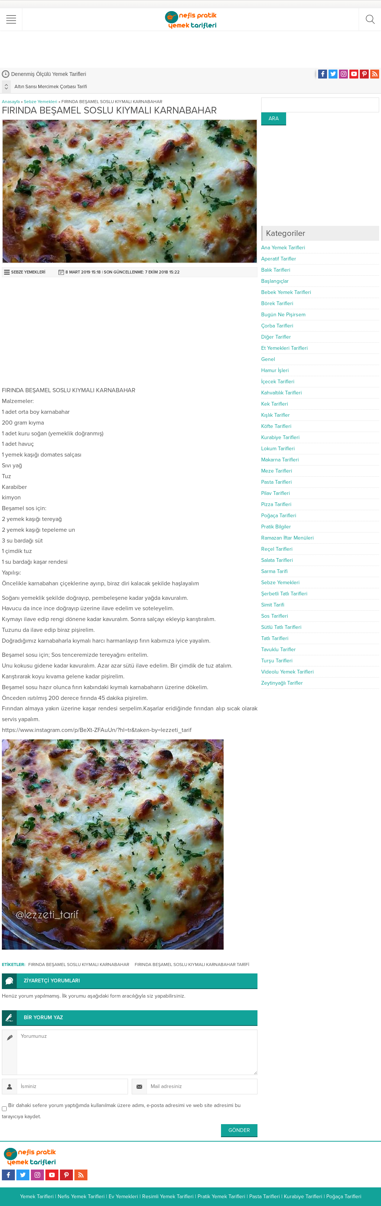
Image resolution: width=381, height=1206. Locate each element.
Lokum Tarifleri (278, 448)
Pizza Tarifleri (276, 504)
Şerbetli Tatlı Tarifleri (284, 594)
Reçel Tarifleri (276, 549)
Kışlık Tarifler (275, 415)
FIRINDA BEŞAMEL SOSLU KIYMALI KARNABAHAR (78, 964)
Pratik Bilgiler (276, 527)
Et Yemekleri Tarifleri (284, 348)
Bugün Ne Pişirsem (283, 314)
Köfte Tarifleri (276, 426)
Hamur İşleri (275, 370)
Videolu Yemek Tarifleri (287, 672)
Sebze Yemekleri (40, 101)
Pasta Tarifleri (276, 482)
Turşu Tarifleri (276, 661)
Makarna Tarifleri (280, 460)
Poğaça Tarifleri (278, 515)
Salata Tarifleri (277, 560)
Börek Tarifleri (277, 303)
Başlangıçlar (275, 281)
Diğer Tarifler (276, 337)
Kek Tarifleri (274, 404)
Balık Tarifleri (275, 270)
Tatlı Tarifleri (274, 638)
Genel (268, 359)
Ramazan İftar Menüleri (287, 538)
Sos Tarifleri (274, 616)
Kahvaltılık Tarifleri (281, 393)
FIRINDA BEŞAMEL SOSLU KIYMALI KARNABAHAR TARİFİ (192, 964)
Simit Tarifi (272, 605)
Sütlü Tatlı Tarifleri (281, 627)
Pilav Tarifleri (275, 493)
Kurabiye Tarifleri (280, 437)
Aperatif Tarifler (278, 259)
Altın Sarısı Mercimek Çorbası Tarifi (51, 87)
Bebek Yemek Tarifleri (286, 292)
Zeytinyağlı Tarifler (282, 683)
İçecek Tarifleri (277, 381)
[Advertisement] (190, 49)
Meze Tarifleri (276, 471)
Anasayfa (11, 101)
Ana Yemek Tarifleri (283, 247)
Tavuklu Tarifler (278, 649)
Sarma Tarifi (274, 571)
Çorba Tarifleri (277, 326)
